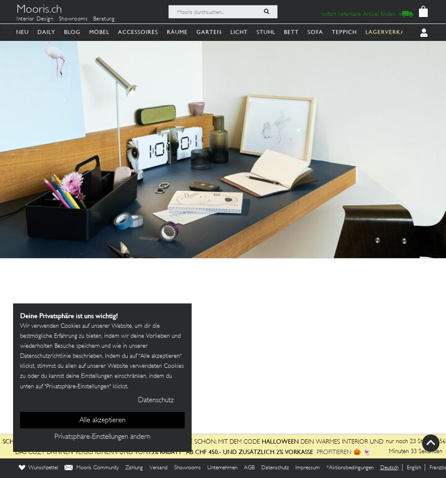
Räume (177, 32)
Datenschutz (275, 468)
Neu (22, 32)
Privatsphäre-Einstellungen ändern (102, 437)
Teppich (344, 32)
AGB (249, 468)
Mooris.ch (39, 10)
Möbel (99, 32)
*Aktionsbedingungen (350, 468)
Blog (72, 32)
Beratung (104, 19)
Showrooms (73, 19)
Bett (291, 32)
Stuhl (266, 32)
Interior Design (35, 19)
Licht (239, 32)
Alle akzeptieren (102, 420)
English (414, 468)
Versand (158, 468)
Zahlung (134, 468)
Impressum (307, 468)
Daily (46, 32)
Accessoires (138, 32)
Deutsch (389, 468)
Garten (209, 32)
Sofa (315, 32)
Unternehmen (222, 468)
